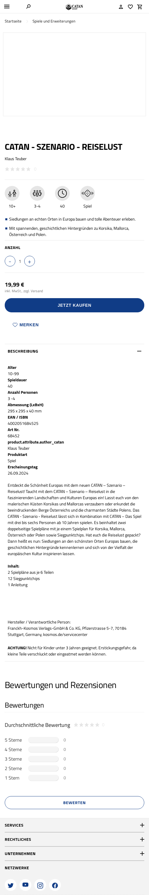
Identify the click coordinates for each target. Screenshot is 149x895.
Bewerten (74, 802)
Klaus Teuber (16, 158)
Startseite (13, 21)
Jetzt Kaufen (74, 305)
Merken (26, 324)
